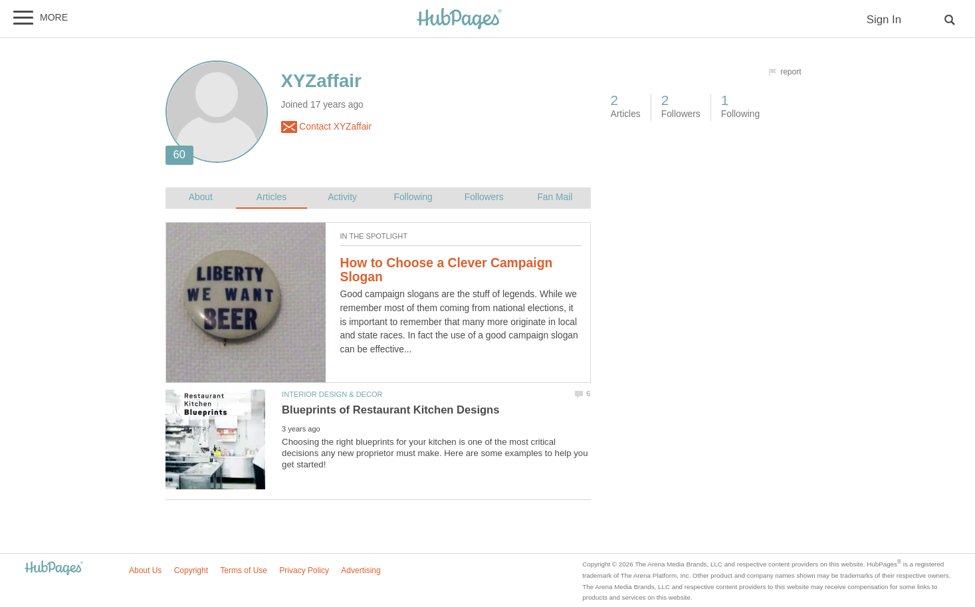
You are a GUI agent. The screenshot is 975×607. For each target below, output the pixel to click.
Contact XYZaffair (326, 127)
